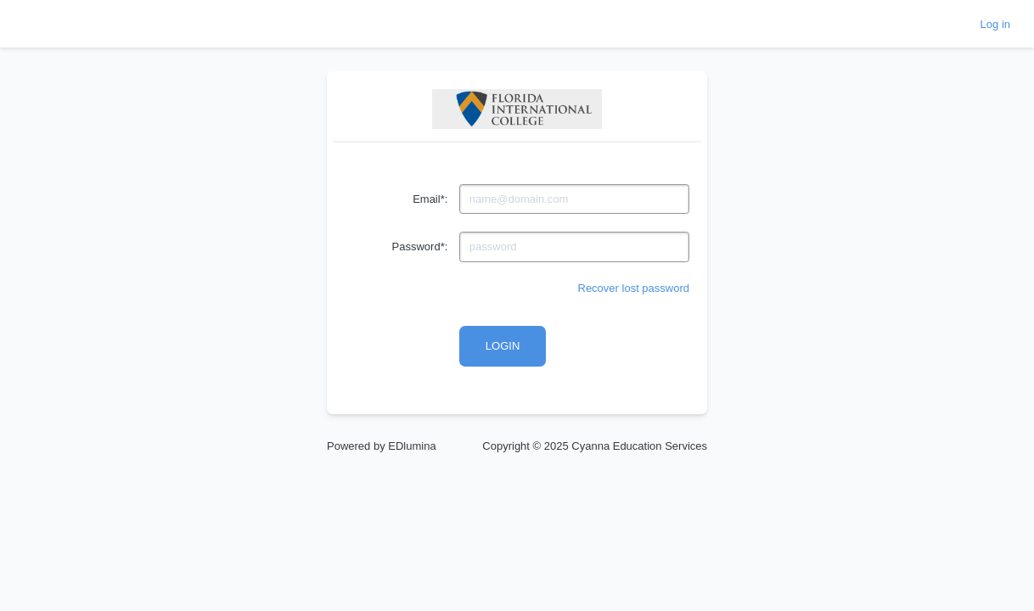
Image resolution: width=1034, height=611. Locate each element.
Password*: (420, 246)
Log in (995, 24)
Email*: (430, 199)
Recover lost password (634, 288)
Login (503, 345)
